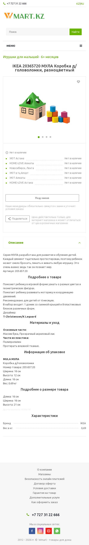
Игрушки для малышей (21, 57)
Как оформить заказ (44, 502)
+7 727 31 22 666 (16, 3)
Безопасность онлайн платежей (44, 478)
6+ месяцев (50, 57)
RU (82, 3)
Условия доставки (44, 488)
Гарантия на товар (44, 492)
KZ (78, 3)
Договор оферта (44, 483)
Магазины (44, 474)
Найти (75, 31)
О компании (44, 469)
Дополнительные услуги (44, 497)
